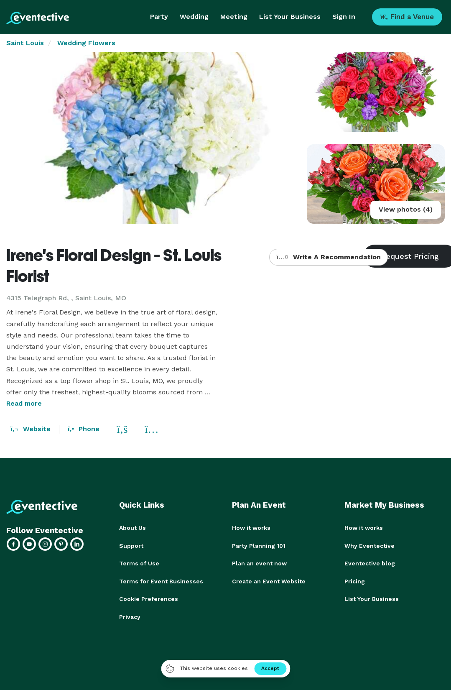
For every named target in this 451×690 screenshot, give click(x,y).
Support (131, 545)
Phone (83, 429)
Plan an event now (259, 563)
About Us (132, 527)
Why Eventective (369, 545)
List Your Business (290, 16)
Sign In (343, 16)
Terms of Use (139, 563)
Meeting (233, 16)
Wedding (194, 16)
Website (30, 429)
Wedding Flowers (86, 43)
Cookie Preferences (148, 598)
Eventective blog (369, 563)
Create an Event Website (269, 580)
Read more (24, 403)
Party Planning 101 (258, 545)
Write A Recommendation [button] (328, 257)
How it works (251, 527)
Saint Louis (25, 43)
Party (159, 16)
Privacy (129, 615)
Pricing (354, 580)
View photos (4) (406, 209)
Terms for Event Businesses (161, 580)
